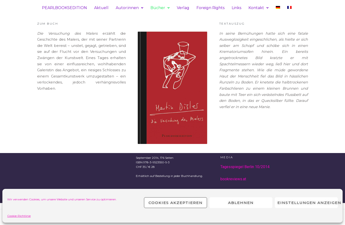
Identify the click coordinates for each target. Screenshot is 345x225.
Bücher (160, 7)
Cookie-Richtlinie (19, 216)
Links (236, 7)
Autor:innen (129, 7)
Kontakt (258, 7)
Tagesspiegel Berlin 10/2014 (245, 167)
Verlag (183, 7)
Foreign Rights (210, 7)
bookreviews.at (233, 179)
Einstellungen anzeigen (307, 202)
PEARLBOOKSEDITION (64, 7)
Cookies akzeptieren (176, 202)
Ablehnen (241, 202)
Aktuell (101, 7)
